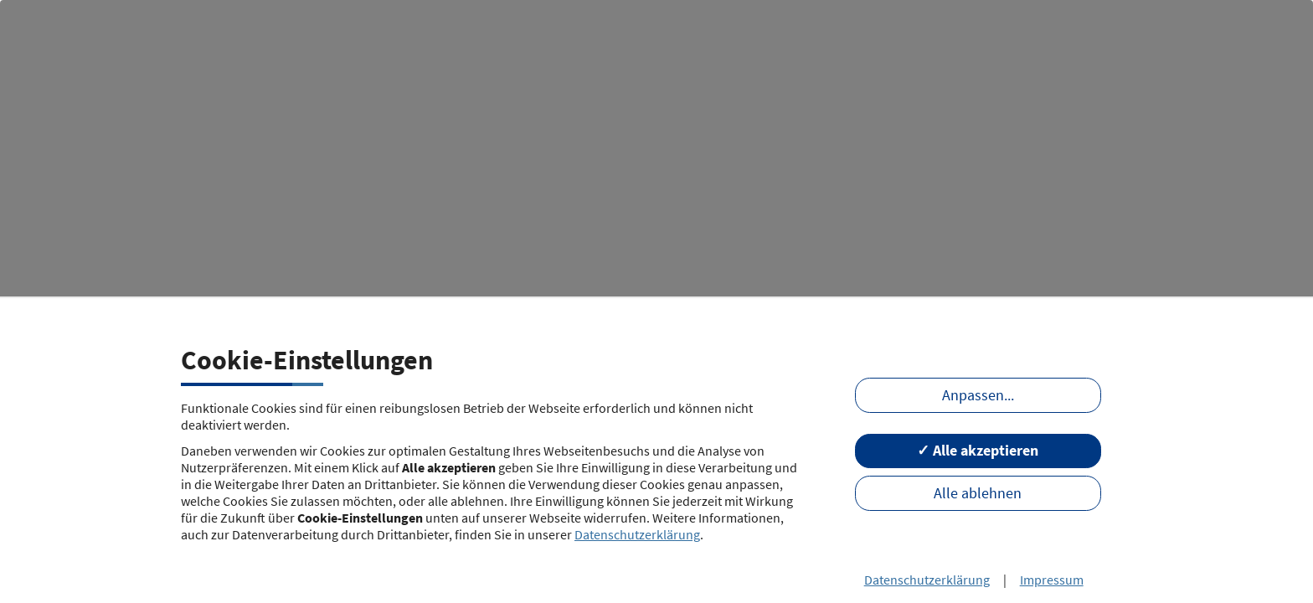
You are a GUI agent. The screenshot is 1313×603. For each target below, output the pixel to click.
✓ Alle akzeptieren (977, 450)
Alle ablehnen (978, 493)
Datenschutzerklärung (637, 534)
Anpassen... (978, 395)
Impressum (1052, 579)
